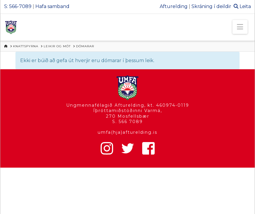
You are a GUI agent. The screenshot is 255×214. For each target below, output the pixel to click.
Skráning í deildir (211, 6)
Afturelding (174, 6)
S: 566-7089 (17, 6)
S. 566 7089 (127, 121)
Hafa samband (52, 6)
